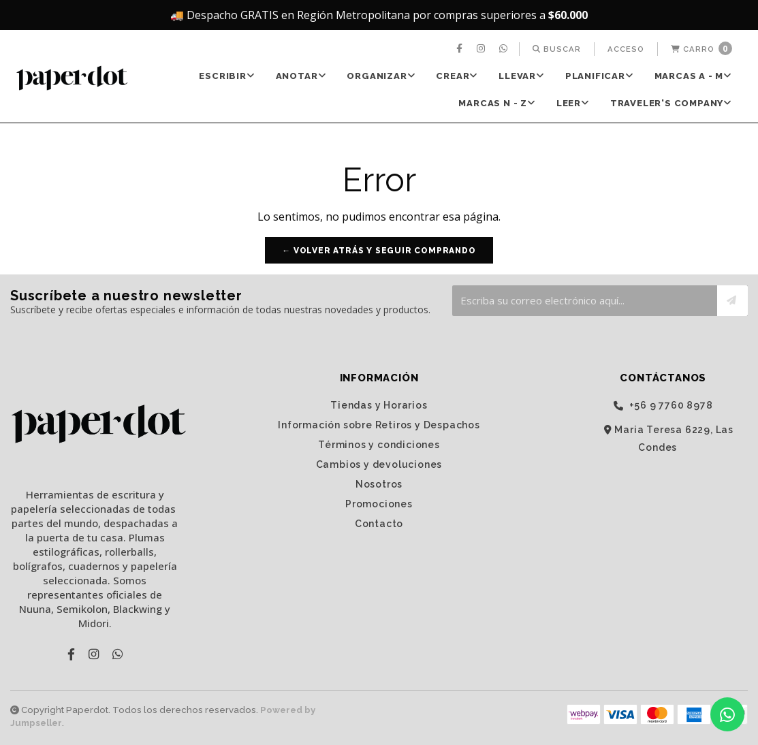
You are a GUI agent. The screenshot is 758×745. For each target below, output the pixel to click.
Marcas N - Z (496, 103)
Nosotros (379, 484)
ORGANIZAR (381, 76)
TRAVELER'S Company (671, 103)
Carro (701, 48)
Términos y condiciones (379, 444)
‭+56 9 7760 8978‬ (663, 405)
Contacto (379, 523)
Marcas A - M (693, 76)
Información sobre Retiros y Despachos (379, 425)
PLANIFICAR (599, 76)
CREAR (457, 76)
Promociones (379, 504)
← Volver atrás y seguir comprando (378, 250)
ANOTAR (301, 76)
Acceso (625, 49)
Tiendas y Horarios (378, 405)
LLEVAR (522, 76)
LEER (573, 103)
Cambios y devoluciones (379, 464)
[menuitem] (461, 49)
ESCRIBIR (227, 76)
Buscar (557, 49)
